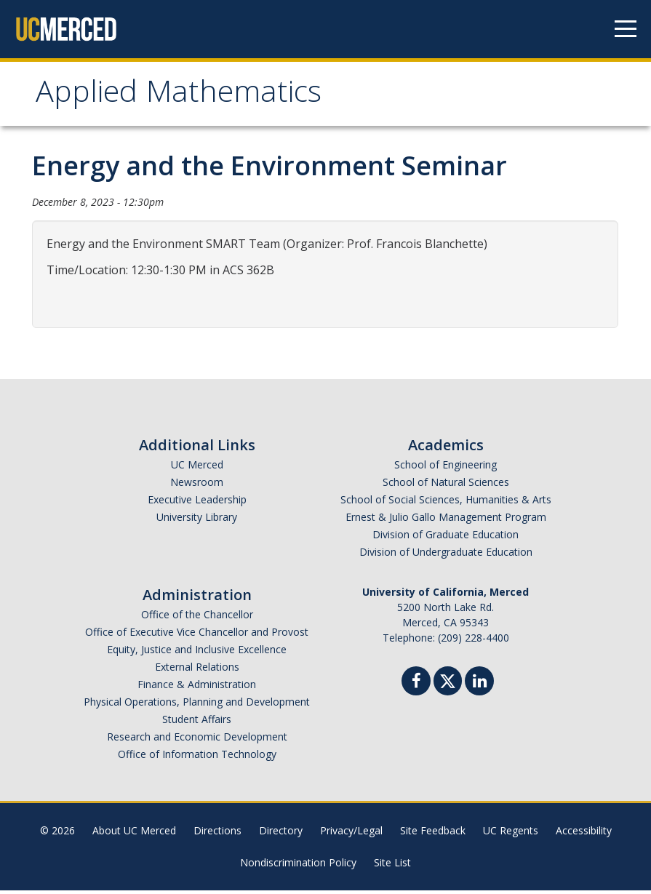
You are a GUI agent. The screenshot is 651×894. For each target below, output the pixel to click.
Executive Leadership (197, 503)
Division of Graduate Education (445, 538)
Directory (281, 834)
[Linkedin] (479, 686)
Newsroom (196, 485)
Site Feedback (433, 834)
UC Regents (510, 834)
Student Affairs (196, 723)
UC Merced (197, 468)
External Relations (197, 670)
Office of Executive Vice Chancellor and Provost (196, 635)
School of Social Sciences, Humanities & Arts (445, 503)
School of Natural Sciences (446, 485)
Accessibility (584, 834)
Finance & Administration (196, 688)
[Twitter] (447, 682)
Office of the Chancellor (197, 618)
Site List (392, 866)
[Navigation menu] (625, 29)
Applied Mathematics (188, 97)
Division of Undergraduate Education (445, 555)
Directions (217, 834)
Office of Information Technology (197, 758)
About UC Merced (134, 834)
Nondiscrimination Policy (298, 866)
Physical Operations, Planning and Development (197, 705)
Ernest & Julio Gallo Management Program (446, 520)
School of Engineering (445, 468)
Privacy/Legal (351, 834)
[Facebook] (416, 686)
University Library (196, 520)
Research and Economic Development (197, 740)
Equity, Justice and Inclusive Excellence (197, 653)
